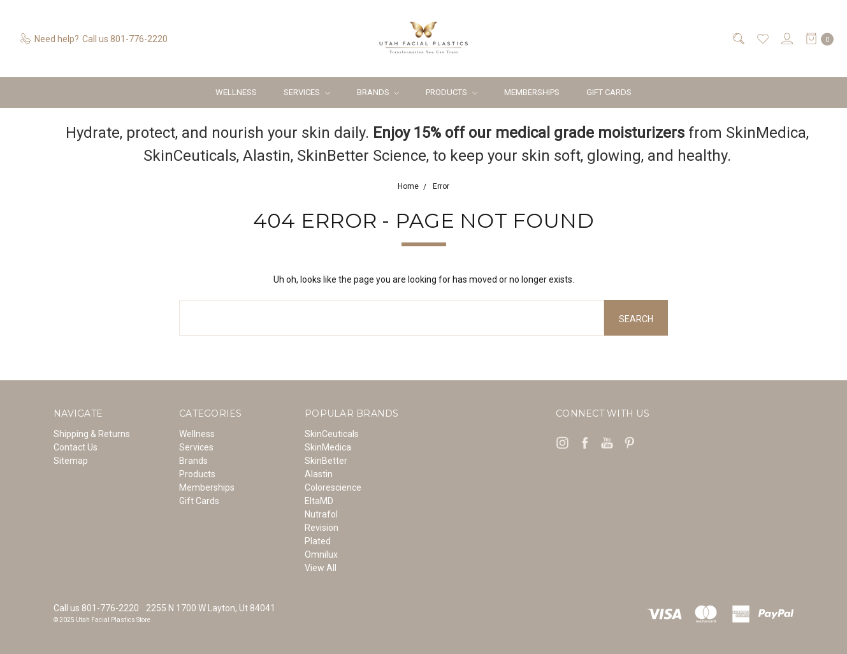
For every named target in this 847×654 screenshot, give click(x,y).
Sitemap (71, 461)
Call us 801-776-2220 (96, 608)
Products (451, 92)
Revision (321, 528)
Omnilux (321, 554)
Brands (378, 92)
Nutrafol (321, 514)
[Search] (738, 38)
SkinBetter (326, 461)
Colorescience (333, 487)
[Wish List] (762, 38)
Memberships (532, 92)
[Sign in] (786, 38)
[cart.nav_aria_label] (816, 38)
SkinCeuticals (332, 434)
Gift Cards (609, 92)
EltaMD (319, 501)
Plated (318, 541)
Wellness (236, 92)
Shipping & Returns (92, 434)
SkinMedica (328, 447)
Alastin (319, 474)
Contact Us (76, 447)
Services (307, 92)
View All (321, 568)
